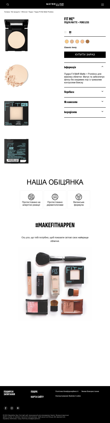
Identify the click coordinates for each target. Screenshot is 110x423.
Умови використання (90, 391)
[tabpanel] (85, 44)
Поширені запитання (9, 393)
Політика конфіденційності (66, 391)
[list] (85, 43)
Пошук (34, 391)
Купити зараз (85, 54)
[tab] (65, 32)
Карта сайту (37, 397)
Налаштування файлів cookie (68, 396)
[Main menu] (102, 5)
